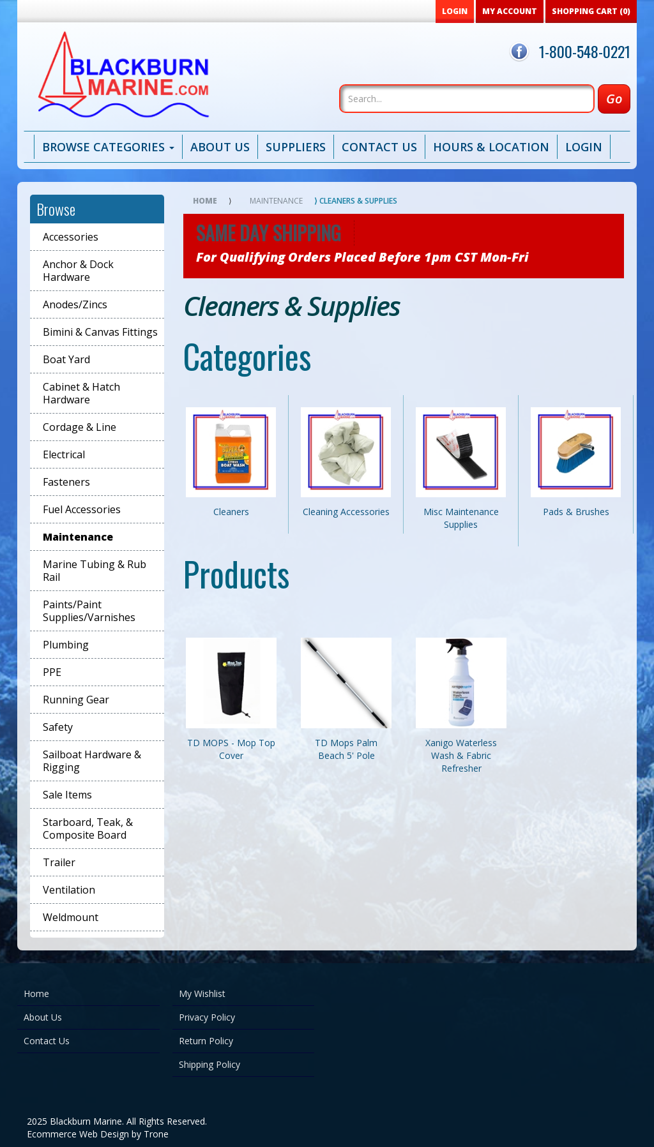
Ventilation (69, 890)
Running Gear (76, 700)
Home (205, 200)
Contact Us (379, 146)
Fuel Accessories (82, 509)
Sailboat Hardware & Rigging (92, 760)
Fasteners (66, 482)
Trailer (59, 862)
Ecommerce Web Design (78, 1134)
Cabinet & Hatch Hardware (81, 393)
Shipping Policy (209, 1064)
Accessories (70, 237)
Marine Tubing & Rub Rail (94, 570)
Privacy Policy (207, 1017)
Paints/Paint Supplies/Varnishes (89, 610)
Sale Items (67, 795)
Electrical (64, 454)
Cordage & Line (79, 427)
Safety (58, 727)
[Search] (467, 98)
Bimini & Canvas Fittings (100, 332)
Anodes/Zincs (75, 304)
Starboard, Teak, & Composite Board (88, 828)
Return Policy (206, 1041)
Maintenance (78, 537)
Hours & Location (491, 146)
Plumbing (66, 645)
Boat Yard (66, 359)
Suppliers (296, 146)
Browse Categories (108, 146)
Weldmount (70, 917)
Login (583, 146)
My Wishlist (202, 993)
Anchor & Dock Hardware (78, 270)
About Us (220, 146)
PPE (52, 672)
